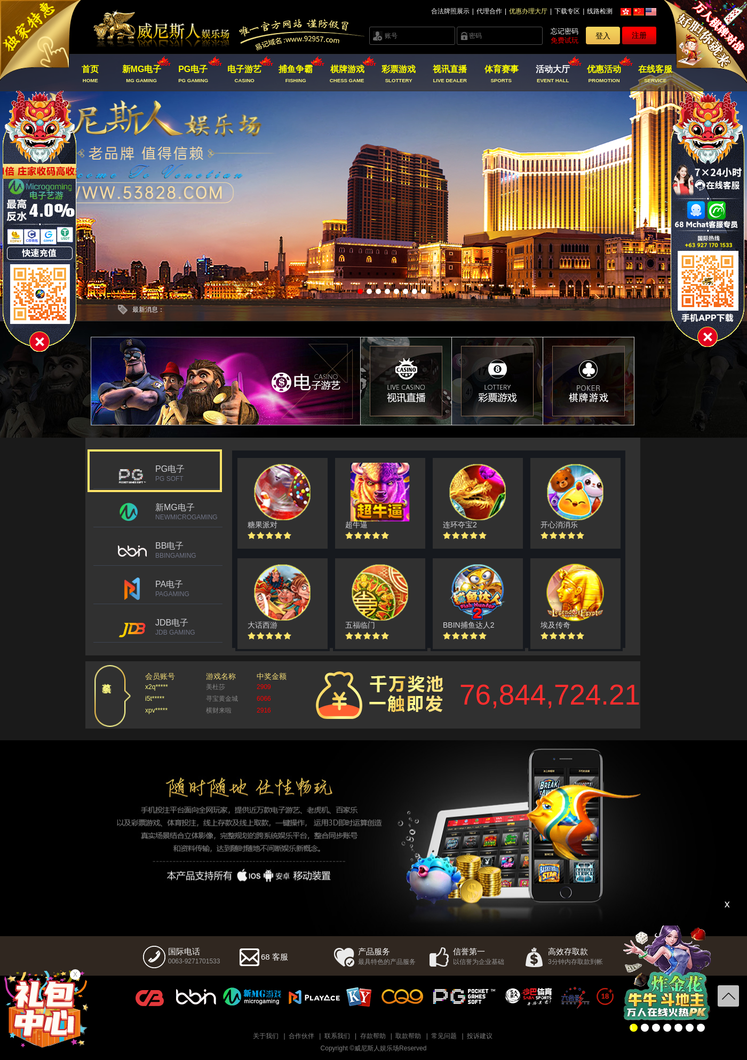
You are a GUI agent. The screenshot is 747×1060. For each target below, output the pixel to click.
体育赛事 (501, 74)
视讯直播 (450, 74)
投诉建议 (479, 1036)
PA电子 (188, 589)
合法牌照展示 (450, 11)
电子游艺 (244, 74)
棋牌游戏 (347, 74)
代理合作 (489, 11)
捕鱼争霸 (295, 74)
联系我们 (337, 1036)
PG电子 (192, 74)
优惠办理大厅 (528, 11)
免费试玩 (564, 40)
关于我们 (266, 1036)
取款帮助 (408, 1036)
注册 (639, 35)
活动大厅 (552, 74)
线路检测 (600, 11)
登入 (602, 35)
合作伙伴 (301, 1036)
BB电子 (188, 550)
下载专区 (567, 11)
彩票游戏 (398, 74)
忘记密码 (564, 31)
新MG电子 (141, 74)
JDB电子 (188, 627)
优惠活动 (604, 74)
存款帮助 (373, 1036)
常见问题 (444, 1036)
